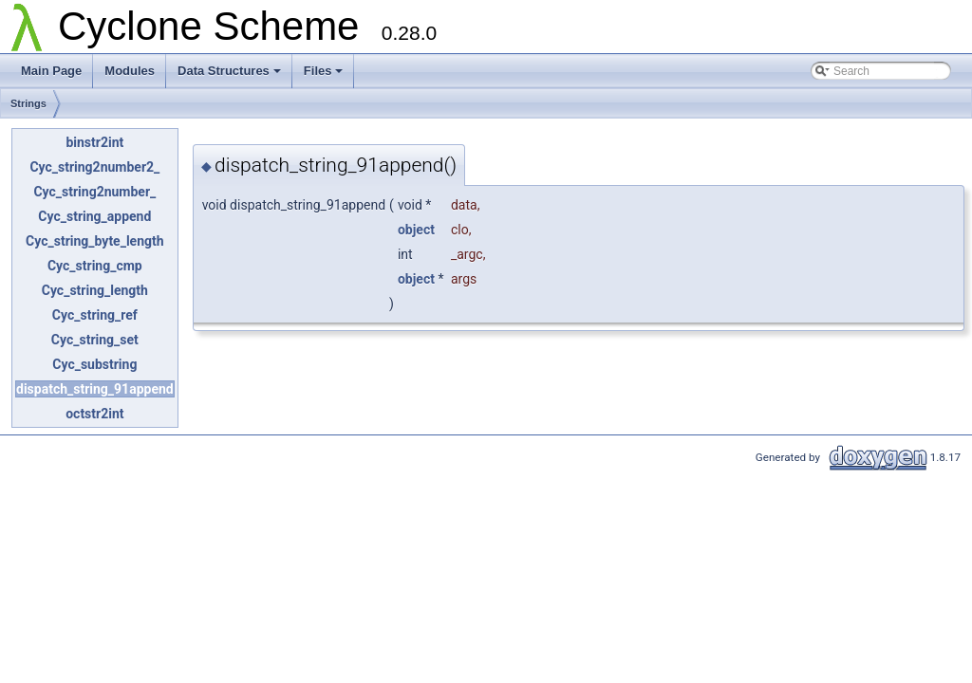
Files (324, 71)
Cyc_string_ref (95, 315)
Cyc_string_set (95, 339)
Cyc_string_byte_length (95, 241)
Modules (129, 71)
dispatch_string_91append (95, 389)
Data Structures (229, 71)
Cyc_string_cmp (94, 265)
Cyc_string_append (94, 216)
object (416, 229)
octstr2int (94, 413)
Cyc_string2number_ (94, 191)
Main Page (51, 71)
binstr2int (94, 142)
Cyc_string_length (95, 290)
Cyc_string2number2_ (94, 167)
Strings (28, 103)
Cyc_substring (94, 364)
